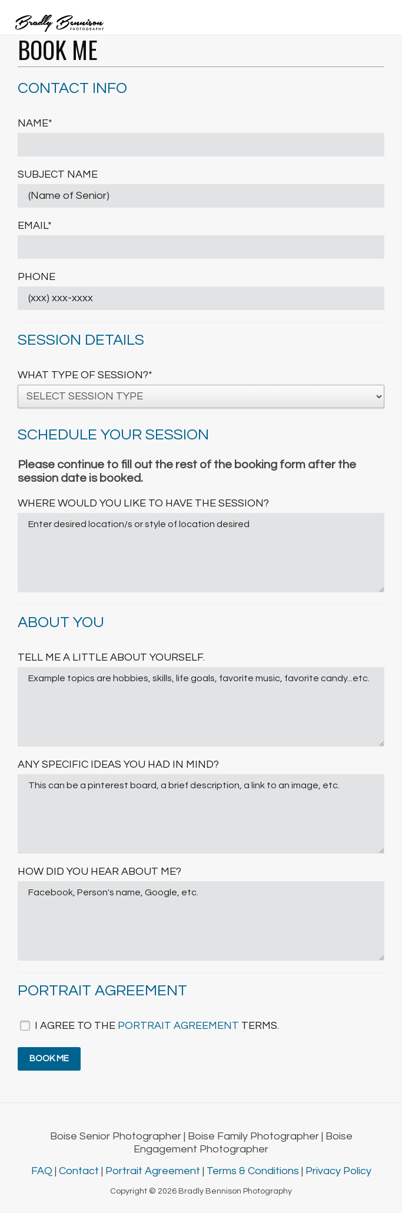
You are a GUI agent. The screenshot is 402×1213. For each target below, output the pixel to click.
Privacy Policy (338, 1171)
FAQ (43, 1171)
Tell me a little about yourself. (111, 657)
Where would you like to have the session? (143, 503)
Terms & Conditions (254, 1171)
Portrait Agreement (153, 1171)
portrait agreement (178, 1025)
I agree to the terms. (157, 1025)
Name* (35, 123)
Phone (36, 276)
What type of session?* (85, 375)
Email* (35, 225)
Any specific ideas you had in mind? (118, 764)
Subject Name (58, 174)
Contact (80, 1171)
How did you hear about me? (99, 871)
